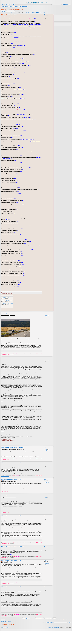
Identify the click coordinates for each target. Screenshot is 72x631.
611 (38, 12)
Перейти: (44, 622)
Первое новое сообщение (15, 12)
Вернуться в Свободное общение (6, 621)
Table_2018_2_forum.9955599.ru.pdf (8, 303)
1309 (44, 12)
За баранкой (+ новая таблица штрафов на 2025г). (12, 9)
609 (35, 12)
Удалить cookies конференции (55, 627)
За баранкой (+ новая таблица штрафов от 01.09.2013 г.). (12, 313)
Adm (2, 15)
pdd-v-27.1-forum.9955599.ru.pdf (7, 306)
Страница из (26, 12)
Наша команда (49, 627)
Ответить (3, 11)
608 (33, 12)
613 (41, 12)
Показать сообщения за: (22, 618)
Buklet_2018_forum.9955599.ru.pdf (7, 300)
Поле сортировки (37, 618)
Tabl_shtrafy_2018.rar (6, 297)
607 (32, 12)
